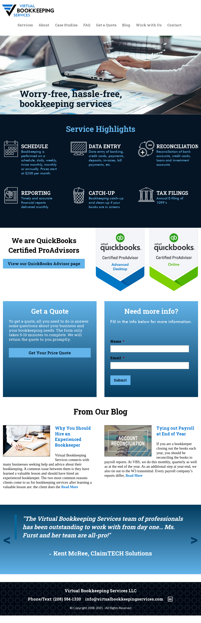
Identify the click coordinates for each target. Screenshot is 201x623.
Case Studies (66, 25)
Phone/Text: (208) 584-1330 (52, 607)
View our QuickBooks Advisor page (44, 274)
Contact (174, 25)
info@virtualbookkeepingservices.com (126, 607)
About (43, 25)
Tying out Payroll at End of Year (176, 439)
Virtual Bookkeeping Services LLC (100, 598)
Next (194, 548)
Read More (70, 494)
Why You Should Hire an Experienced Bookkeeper (74, 444)
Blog (126, 25)
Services (25, 25)
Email (117, 366)
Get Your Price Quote (50, 363)
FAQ (86, 25)
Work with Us (149, 25)
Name (117, 350)
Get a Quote (106, 25)
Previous (7, 548)
